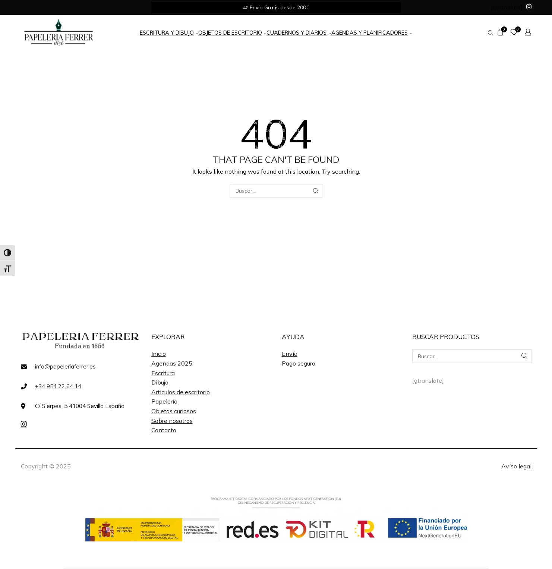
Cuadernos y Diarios (298, 32)
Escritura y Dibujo (169, 32)
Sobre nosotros (172, 420)
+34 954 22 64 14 (58, 386)
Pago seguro (298, 363)
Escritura (163, 373)
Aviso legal (516, 466)
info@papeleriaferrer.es (65, 366)
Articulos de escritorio (180, 392)
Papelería (164, 401)
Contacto (163, 430)
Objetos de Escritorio (232, 32)
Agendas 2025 (171, 363)
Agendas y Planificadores (371, 32)
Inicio (158, 353)
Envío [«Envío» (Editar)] (289, 353)
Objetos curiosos (173, 411)
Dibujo (159, 382)
